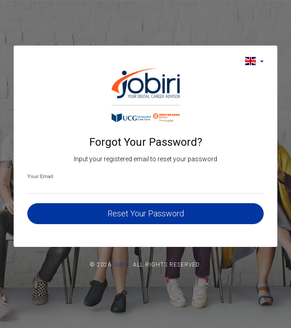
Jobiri (121, 264)
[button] (254, 61)
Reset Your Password (145, 213)
